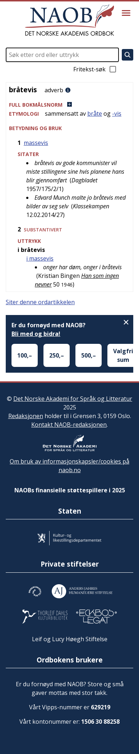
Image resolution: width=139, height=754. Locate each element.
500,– (88, 355)
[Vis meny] (126, 13)
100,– (24, 355)
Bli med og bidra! (35, 334)
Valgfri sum (123, 355)
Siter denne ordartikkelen (40, 302)
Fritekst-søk (95, 69)
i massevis (40, 258)
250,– (56, 355)
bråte (94, 113)
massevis (36, 143)
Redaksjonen (25, 416)
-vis (116, 113)
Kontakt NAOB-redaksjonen (69, 425)
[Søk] (127, 55)
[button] (69, 104)
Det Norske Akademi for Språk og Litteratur (72, 399)
